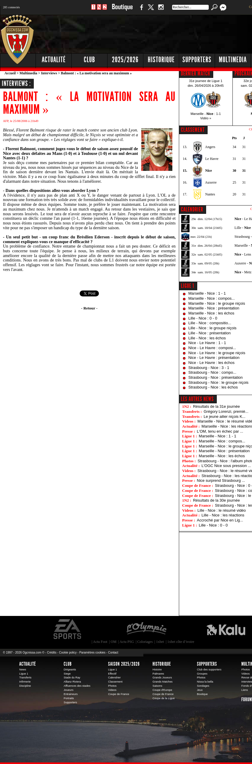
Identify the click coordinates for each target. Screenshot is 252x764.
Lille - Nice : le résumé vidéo (222, 510)
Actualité (54, 59)
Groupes (202, 673)
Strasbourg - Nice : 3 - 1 (208, 367)
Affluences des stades (77, 685)
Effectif (112, 673)
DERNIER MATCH (195, 73)
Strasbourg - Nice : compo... (212, 372)
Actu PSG (127, 642)
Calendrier (114, 677)
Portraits (69, 698)
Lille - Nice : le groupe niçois (212, 328)
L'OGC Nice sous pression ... (226, 465)
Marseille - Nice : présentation (213, 308)
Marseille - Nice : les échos (211, 313)
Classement (115, 681)
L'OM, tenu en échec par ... (220, 431)
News (22, 669)
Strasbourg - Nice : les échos (213, 387)
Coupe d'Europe (162, 689)
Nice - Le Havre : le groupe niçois (216, 353)
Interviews (49, 73)
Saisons (157, 685)
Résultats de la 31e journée (216, 406)
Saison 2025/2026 (124, 664)
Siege (67, 673)
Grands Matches (163, 681)
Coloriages (145, 642)
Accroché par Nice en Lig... (220, 520)
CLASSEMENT (193, 129)
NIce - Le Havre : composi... (212, 348)
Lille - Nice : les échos (207, 338)
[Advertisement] (161, 59)
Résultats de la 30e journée (216, 500)
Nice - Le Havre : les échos (211, 362)
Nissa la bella (205, 681)
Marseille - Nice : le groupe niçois (216, 303)
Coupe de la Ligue (164, 698)
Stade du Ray (72, 677)
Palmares (158, 673)
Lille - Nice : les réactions (223, 515)
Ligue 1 (187, 285)
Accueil (10, 73)
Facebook (141, 10)
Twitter (151, 10)
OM (113, 642)
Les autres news (197, 398)
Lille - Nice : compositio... (209, 323)
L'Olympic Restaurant (146, 629)
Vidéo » (205, 118)
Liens (244, 689)
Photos (112, 685)
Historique (162, 664)
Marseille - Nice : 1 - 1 (207, 293)
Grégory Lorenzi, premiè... (226, 411)
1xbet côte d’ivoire (180, 642)
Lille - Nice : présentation (209, 333)
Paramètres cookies (92, 652)
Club (68, 664)
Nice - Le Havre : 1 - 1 (207, 343)
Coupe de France (118, 694)
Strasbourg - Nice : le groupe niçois (218, 382)
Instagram (161, 10)
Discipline (25, 685)
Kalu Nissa (226, 629)
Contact (113, 652)
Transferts (25, 677)
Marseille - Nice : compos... (211, 298)
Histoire (157, 669)
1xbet (160, 642)
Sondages (203, 685)
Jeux (200, 689)
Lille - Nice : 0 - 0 (202, 318)
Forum (246, 699)
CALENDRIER (192, 209)
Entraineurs (71, 694)
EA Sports (68, 629)
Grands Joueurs (162, 677)
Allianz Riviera (72, 681)
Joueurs (68, 689)
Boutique (122, 10)
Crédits (52, 652)
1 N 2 (99, 10)
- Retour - (89, 308)
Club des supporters (209, 669)
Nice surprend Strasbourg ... (221, 480)
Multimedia (28, 73)
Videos (112, 689)
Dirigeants (70, 669)
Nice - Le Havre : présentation (214, 357)
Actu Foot (100, 642)
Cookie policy (67, 652)
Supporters (70, 702)
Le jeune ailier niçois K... (224, 416)
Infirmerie (25, 681)
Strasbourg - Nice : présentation (215, 377)
